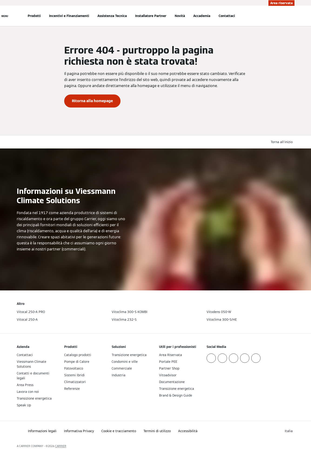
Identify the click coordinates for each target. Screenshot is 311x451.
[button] (282, 142)
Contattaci (227, 16)
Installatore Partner (150, 16)
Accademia (201, 16)
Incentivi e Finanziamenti (69, 16)
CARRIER (60, 446)
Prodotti (34, 16)
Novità (180, 16)
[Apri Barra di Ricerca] (292, 15)
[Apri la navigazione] (4, 16)
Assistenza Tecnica (112, 16)
